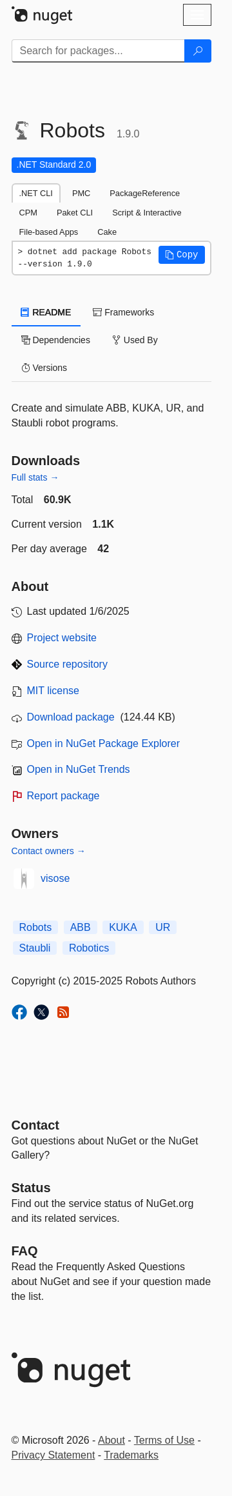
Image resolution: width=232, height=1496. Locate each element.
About (111, 1440)
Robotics (89, 947)
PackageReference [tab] (145, 193)
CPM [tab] (28, 212)
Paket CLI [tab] (75, 212)
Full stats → (35, 477)
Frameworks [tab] (123, 312)
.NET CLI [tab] (36, 193)
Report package (63, 795)
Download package (71, 717)
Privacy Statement (53, 1455)
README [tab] (46, 312)
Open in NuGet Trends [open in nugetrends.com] (78, 769)
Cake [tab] (107, 232)
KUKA (123, 927)
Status (31, 1188)
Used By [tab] (135, 340)
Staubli (35, 947)
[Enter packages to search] (98, 51)
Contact (35, 1125)
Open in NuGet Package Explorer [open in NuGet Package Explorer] (103, 743)
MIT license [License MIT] (53, 690)
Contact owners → (49, 851)
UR (162, 927)
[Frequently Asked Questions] (25, 1251)
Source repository (67, 664)
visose (55, 878)
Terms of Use (164, 1440)
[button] (182, 255)
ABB (80, 927)
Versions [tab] (44, 367)
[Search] (197, 51)
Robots (35, 927)
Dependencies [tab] (55, 340)
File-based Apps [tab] (49, 232)
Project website (62, 637)
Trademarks (131, 1455)
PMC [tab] (81, 193)
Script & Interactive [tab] (146, 212)
